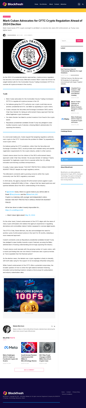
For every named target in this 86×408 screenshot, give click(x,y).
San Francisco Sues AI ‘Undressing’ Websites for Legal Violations (71, 71)
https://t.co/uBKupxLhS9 (14, 210)
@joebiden (10, 192)
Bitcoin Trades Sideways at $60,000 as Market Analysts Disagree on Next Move (76, 106)
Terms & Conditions (67, 394)
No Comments (28, 35)
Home (36, 4)
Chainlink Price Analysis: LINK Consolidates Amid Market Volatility (76, 91)
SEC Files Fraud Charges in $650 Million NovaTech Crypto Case (45, 358)
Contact (56, 4)
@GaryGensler (15, 194)
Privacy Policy (76, 392)
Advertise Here (29, 313)
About (51, 4)
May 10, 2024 (30, 215)
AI (61, 66)
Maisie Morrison (12, 35)
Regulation (7, 16)
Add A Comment (29, 369)
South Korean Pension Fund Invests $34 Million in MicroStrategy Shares (29, 358)
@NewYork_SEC (32, 194)
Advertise (63, 4)
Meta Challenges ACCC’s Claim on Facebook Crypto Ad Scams (10, 358)
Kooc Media (26, 396)
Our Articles (43, 4)
